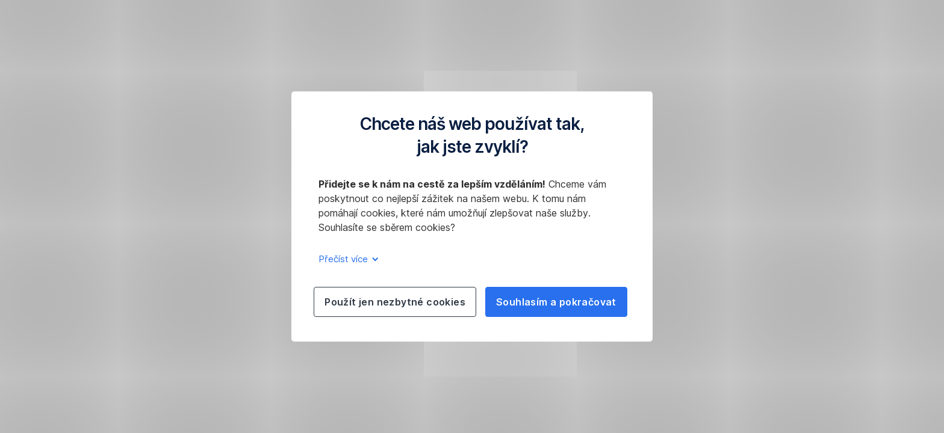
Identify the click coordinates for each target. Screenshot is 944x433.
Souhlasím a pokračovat (556, 302)
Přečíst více (346, 259)
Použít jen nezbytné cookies (394, 302)
